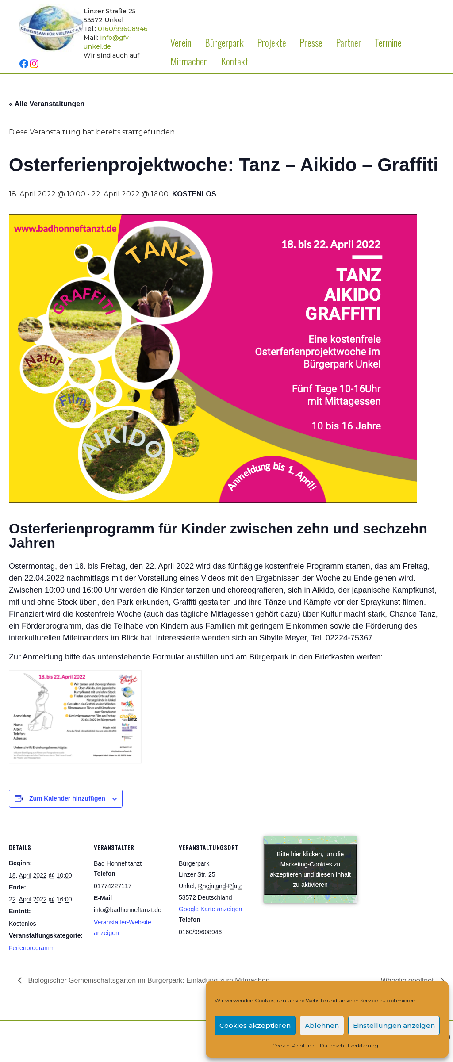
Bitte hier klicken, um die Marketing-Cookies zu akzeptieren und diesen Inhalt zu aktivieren (310, 869)
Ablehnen (322, 1025)
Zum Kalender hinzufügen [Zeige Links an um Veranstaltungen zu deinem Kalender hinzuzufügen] (67, 798)
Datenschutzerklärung (349, 1045)
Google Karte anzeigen (210, 908)
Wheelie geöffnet (408, 980)
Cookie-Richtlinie (293, 1045)
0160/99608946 (123, 29)
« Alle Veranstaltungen (46, 103)
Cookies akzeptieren (255, 1025)
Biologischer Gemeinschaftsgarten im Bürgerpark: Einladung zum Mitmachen (147, 980)
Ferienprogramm (31, 947)
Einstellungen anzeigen (394, 1025)
